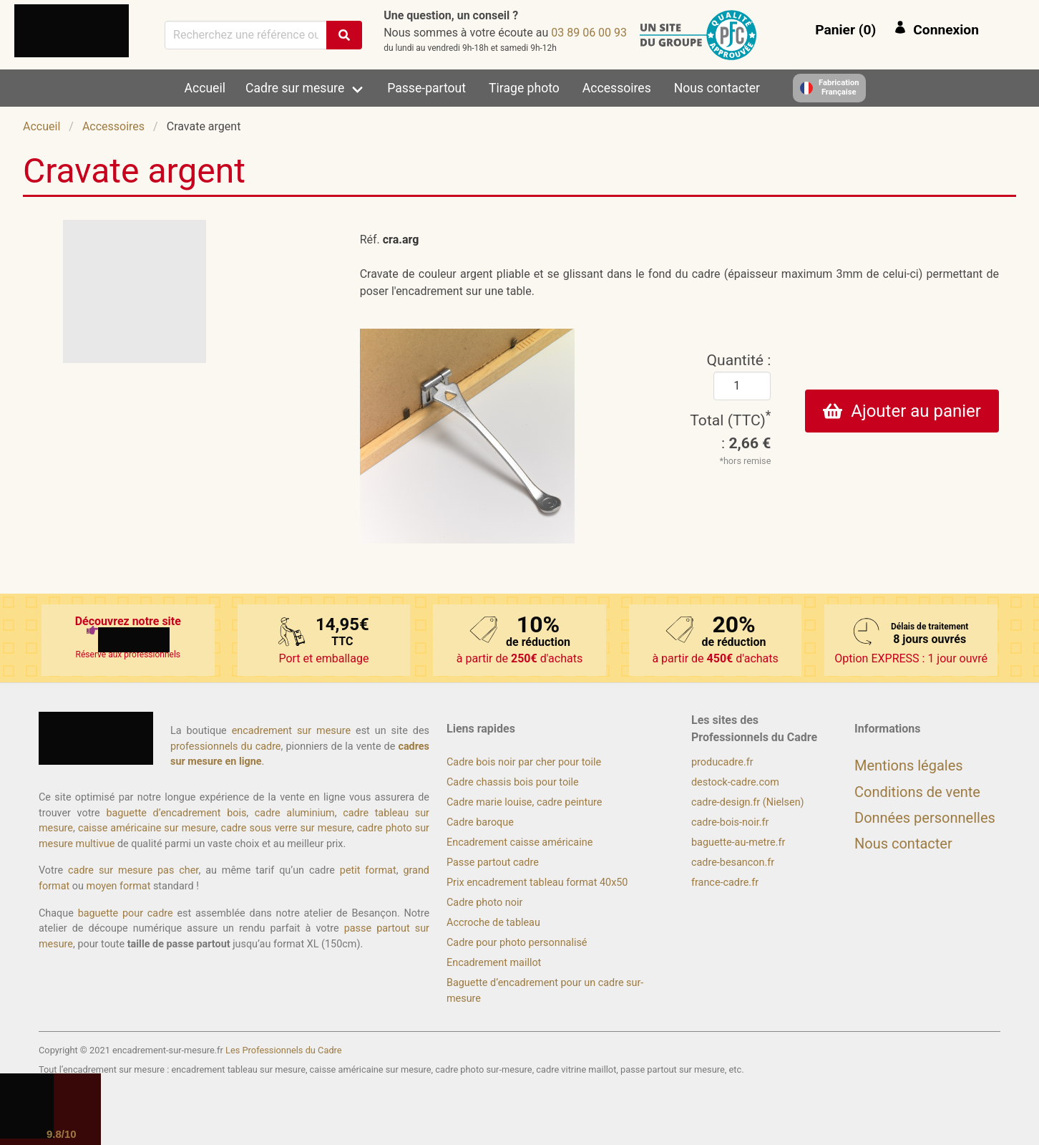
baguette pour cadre (125, 913)
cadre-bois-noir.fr (730, 822)
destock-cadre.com (735, 782)
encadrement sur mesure (291, 731)
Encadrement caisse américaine (519, 842)
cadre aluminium (295, 813)
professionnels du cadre (225, 746)
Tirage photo (524, 88)
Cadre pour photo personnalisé (517, 943)
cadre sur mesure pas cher (133, 870)
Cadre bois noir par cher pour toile (524, 762)
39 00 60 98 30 (589, 32)
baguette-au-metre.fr (738, 842)
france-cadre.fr (724, 882)
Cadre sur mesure (294, 88)
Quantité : (739, 360)
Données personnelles (924, 817)
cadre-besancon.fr (732, 862)
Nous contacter (717, 88)
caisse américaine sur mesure (147, 828)
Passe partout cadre (493, 862)
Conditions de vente (917, 792)
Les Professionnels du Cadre (283, 1050)
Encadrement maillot (494, 963)
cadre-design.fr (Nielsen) (747, 802)
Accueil (205, 88)
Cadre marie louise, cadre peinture (524, 802)
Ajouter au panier (902, 411)
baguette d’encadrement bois (176, 813)
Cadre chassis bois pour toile (513, 782)
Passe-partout (426, 88)
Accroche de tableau (493, 923)
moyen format (119, 886)
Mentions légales (908, 765)
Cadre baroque (480, 822)
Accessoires (616, 88)
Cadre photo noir (484, 903)
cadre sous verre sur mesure (286, 828)
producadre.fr (722, 762)
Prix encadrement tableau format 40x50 (537, 882)
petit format (368, 870)
